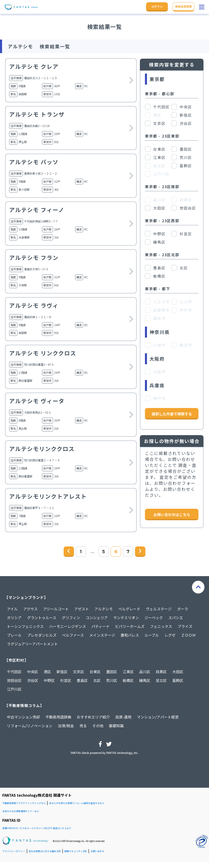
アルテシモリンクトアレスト (48, 496)
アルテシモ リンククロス (42, 353)
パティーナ (100, 626)
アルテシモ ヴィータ (37, 401)
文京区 (78, 671)
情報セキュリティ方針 (75, 851)
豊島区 (82, 680)
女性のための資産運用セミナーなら (20, 811)
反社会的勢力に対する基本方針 (45, 851)
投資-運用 (123, 717)
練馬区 (144, 680)
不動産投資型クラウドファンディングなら (24, 803)
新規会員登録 (183, 6)
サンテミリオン (126, 617)
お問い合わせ (97, 851)
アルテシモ (103, 609)
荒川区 (111, 680)
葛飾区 (177, 680)
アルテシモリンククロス (42, 449)
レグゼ (169, 635)
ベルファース (73, 635)
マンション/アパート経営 (158, 717)
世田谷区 (14, 680)
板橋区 (128, 680)
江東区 (128, 671)
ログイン (157, 6)
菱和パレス (130, 635)
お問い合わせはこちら (171, 514)
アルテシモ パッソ (34, 162)
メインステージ (102, 635)
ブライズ (185, 626)
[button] (201, 7)
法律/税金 (66, 725)
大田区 (177, 671)
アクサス (30, 609)
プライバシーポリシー (13, 851)
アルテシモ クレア (34, 66)
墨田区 (111, 671)
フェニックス (161, 626)
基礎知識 (116, 725)
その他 (97, 725)
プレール (14, 635)
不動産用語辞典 (58, 717)
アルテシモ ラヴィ (34, 305)
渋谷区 (32, 680)
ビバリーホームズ (129, 626)
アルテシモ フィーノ (36, 210)
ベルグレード (129, 609)
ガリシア (14, 617)
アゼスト (81, 609)
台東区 (95, 671)
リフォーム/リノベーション (29, 725)
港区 (47, 671)
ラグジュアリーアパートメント (32, 643)
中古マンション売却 (23, 717)
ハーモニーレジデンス (67, 626)
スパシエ (175, 617)
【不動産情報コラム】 (24, 705)
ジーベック (153, 617)
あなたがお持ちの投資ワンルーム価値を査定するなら (76, 803)
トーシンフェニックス (25, 626)
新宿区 (62, 671)
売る (83, 725)
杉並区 (65, 680)
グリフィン (71, 617)
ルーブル (151, 635)
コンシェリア (97, 617)
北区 (97, 680)
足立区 (161, 680)
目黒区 (161, 671)
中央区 (32, 671)
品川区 (144, 671)
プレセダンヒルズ (41, 635)
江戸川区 (14, 689)
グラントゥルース (41, 617)
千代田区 (14, 671)
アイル (12, 609)
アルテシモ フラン (34, 257)
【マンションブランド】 (26, 597)
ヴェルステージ (159, 609)
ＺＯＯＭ (188, 635)
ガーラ (182, 609)
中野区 (49, 680)
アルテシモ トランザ (37, 114)
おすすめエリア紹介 (93, 717)
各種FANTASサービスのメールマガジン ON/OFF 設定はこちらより (36, 828)
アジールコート (56, 609)
